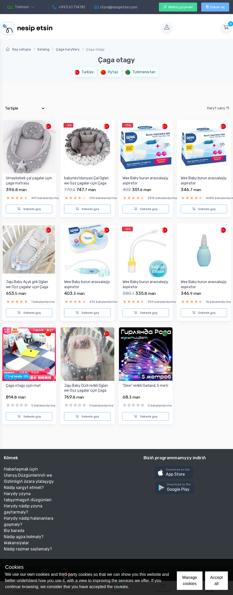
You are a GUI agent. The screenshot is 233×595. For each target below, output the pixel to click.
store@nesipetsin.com (115, 7)
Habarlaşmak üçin (21, 469)
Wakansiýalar (16, 542)
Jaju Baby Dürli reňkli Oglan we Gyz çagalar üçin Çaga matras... (86, 390)
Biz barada (14, 530)
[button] (173, 472)
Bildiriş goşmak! (178, 7)
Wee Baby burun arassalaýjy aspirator (145, 180)
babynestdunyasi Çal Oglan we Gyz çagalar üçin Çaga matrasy (86, 183)
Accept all (216, 580)
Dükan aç (215, 7)
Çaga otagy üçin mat (23, 385)
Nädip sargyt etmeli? (24, 487)
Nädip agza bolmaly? (24, 536)
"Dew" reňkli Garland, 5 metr (145, 385)
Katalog (43, 49)
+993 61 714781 (68, 7)
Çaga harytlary (67, 49)
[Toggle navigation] (106, 28)
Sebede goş (29, 209)
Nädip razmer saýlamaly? (28, 549)
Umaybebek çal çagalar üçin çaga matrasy (29, 180)
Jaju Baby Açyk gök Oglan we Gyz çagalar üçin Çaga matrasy (27, 287)
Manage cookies (189, 580)
